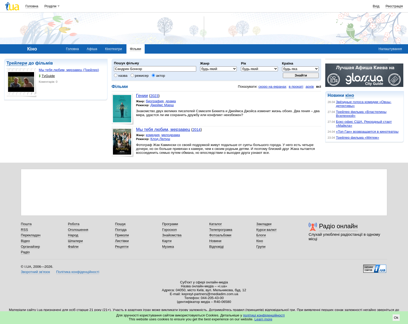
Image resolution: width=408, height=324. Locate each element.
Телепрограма (220, 230)
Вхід (376, 6)
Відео (25, 241)
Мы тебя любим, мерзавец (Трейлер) (69, 70)
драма (170, 101)
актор (158, 76)
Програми (170, 224)
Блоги (261, 235)
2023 (154, 96)
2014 (197, 130)
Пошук (120, 224)
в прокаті (296, 86)
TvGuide (47, 76)
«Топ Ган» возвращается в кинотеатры (367, 132)
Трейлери (17, 63)
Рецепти (122, 247)
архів (309, 86)
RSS (24, 230)
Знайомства (172, 235)
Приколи (122, 235)
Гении (142, 95)
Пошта (26, 224)
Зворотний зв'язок (35, 272)
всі (318, 86)
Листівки (122, 241)
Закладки (263, 224)
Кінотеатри (113, 49)
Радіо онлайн (338, 226)
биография (154, 101)
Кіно (259, 241)
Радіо (25, 252)
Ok (396, 318)
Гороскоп (169, 230)
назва (121, 76)
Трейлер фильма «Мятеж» (357, 137)
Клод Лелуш (160, 139)
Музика (168, 247)
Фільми (135, 49)
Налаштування (390, 49)
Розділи (50, 6)
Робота (73, 224)
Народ (73, 235)
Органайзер (30, 247)
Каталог (215, 224)
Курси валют (266, 230)
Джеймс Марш (162, 105)
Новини (215, 241)
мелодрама (171, 135)
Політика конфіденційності (77, 272)
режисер (140, 76)
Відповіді (216, 247)
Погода (120, 230)
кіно (349, 95)
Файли (73, 247)
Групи (260, 247)
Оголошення (78, 230)
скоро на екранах (272, 86)
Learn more (263, 319)
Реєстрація (394, 6)
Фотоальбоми (220, 235)
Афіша (92, 49)
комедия (153, 135)
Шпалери (75, 241)
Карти (166, 241)
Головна (32, 6)
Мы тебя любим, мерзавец (163, 129)
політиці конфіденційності (264, 315)
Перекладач (30, 235)
